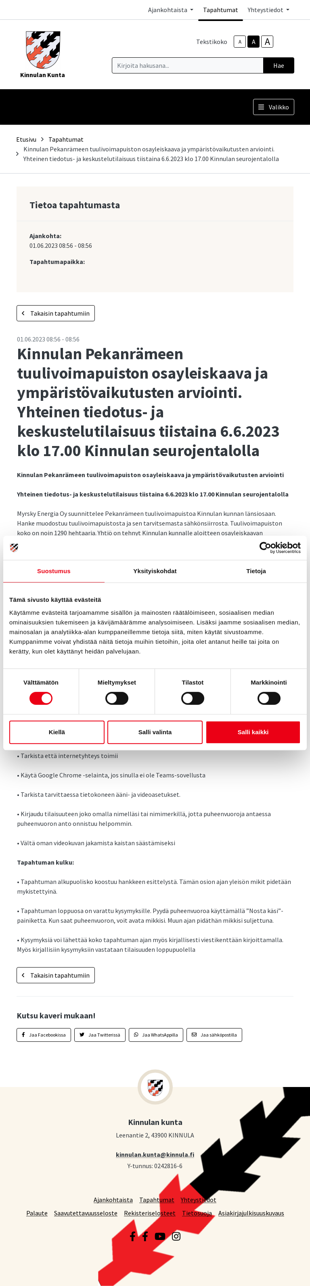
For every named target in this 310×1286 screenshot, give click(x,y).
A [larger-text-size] (267, 42)
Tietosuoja (197, 1213)
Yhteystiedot (198, 1199)
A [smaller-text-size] (240, 41)
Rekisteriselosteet (150, 1213)
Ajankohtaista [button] (168, 10)
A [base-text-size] (254, 42)
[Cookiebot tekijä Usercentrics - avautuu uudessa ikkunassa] (265, 548)
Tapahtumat (220, 10)
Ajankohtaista (113, 1199)
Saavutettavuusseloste (85, 1213)
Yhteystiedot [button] (266, 10)
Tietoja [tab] (256, 571)
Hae (278, 65)
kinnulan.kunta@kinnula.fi (155, 1154)
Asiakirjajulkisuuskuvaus (251, 1213)
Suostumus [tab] (54, 571)
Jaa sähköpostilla (214, 1035)
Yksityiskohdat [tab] (154, 571)
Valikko (273, 107)
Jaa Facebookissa (44, 1035)
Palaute (37, 1213)
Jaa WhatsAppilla (156, 1035)
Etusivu (26, 139)
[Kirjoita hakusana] (188, 65)
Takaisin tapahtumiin (56, 313)
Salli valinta (155, 732)
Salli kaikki (253, 732)
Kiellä (57, 732)
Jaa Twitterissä (100, 1035)
